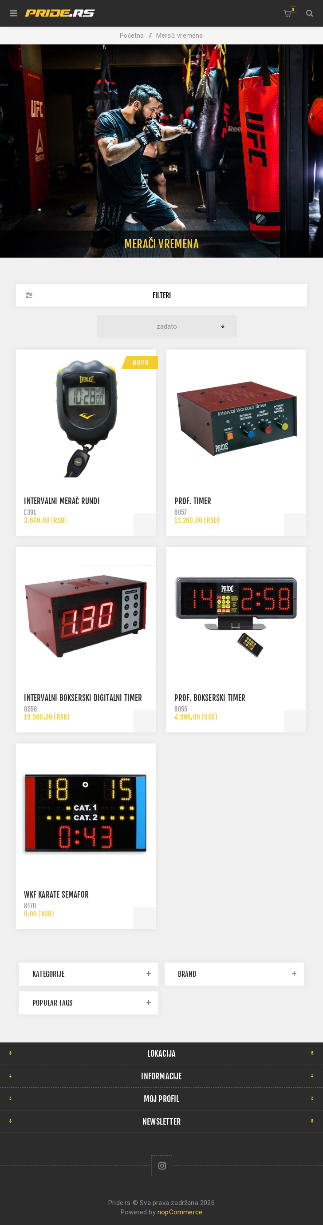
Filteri (162, 295)
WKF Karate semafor (56, 894)
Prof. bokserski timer (209, 698)
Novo (141, 362)
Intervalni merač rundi (61, 501)
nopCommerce (180, 1212)
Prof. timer (192, 501)
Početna (132, 35)
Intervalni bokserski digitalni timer (83, 698)
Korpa (293, 9)
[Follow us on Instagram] (161, 1165)
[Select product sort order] (166, 326)
